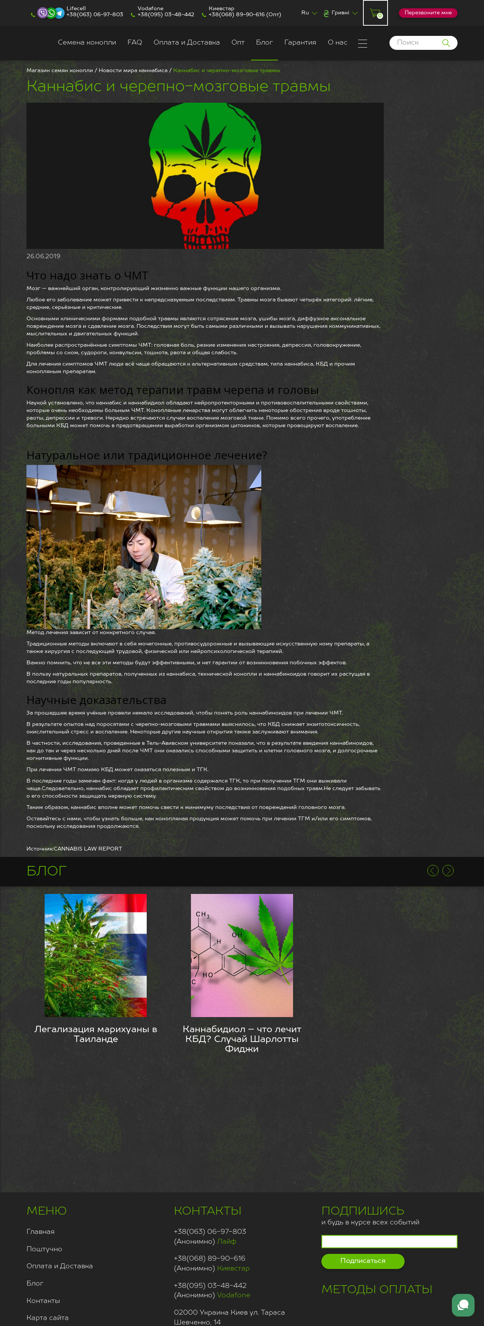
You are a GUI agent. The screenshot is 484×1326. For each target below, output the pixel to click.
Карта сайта (47, 1318)
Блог (264, 42)
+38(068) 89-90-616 (237, 14)
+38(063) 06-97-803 (95, 14)
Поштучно (44, 1249)
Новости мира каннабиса (133, 70)
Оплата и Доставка (187, 42)
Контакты (43, 1301)
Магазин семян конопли (59, 70)
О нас (337, 42)
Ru (305, 12)
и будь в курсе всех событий (370, 1215)
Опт (238, 42)
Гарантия (300, 42)
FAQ (134, 42)
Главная (40, 1232)
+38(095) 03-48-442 (166, 14)
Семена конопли (87, 42)
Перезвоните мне (428, 12)
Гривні (340, 12)
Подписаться (363, 1261)
